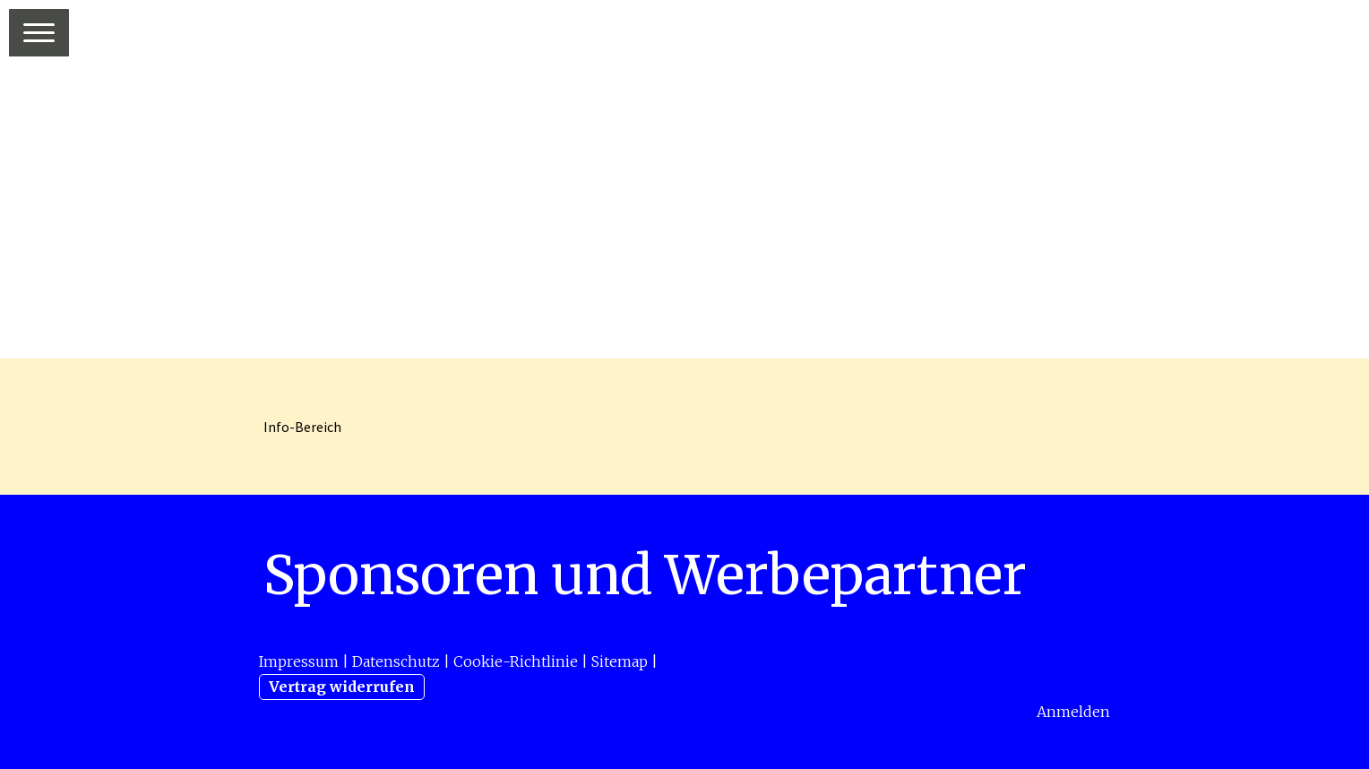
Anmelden (1073, 712)
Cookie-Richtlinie (515, 661)
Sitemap (619, 661)
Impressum (299, 661)
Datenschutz (396, 661)
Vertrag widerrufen (342, 687)
